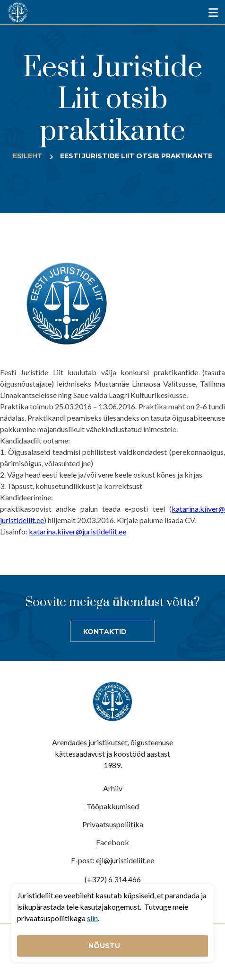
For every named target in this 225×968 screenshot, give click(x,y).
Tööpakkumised (113, 806)
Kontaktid (105, 631)
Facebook (112, 842)
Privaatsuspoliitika (112, 824)
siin (92, 918)
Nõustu (105, 945)
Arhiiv (112, 788)
